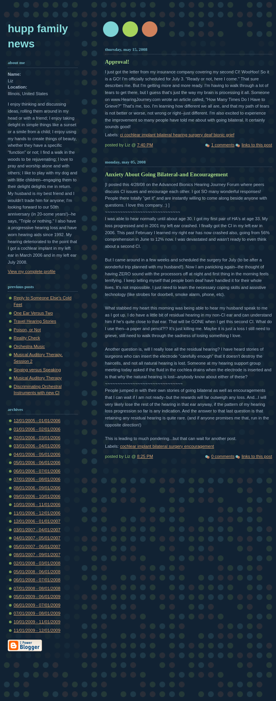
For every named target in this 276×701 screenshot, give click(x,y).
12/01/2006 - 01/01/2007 (37, 521)
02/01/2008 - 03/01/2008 (37, 563)
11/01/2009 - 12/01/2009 (37, 630)
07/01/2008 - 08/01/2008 (37, 588)
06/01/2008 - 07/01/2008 (37, 579)
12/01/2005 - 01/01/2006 (37, 420)
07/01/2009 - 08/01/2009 (37, 613)
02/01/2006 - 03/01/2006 (37, 437)
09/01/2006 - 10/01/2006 (37, 496)
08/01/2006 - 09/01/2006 (37, 487)
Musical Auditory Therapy (38, 378)
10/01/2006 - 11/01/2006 (37, 504)
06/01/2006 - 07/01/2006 (37, 471)
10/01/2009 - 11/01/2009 (37, 621)
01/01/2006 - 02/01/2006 (37, 429)
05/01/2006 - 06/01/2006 (37, 462)
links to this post (256, 145)
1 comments (222, 145)
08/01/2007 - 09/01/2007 (37, 554)
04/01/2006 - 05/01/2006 (37, 454)
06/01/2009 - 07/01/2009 (37, 605)
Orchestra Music (29, 346)
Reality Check (27, 338)
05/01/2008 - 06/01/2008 (37, 571)
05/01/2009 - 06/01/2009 (37, 596)
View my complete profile (32, 271)
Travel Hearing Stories (35, 321)
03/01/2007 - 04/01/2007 (37, 529)
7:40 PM (145, 145)
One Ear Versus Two (33, 313)
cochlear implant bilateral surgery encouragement (167, 446)
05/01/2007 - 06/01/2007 (37, 546)
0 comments (222, 456)
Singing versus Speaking (37, 369)
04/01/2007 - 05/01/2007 (37, 538)
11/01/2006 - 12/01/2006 (37, 513)
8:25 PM (145, 456)
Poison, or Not (27, 329)
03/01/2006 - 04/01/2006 (37, 446)
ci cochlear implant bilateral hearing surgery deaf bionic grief (177, 134)
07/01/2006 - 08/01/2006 (37, 479)
